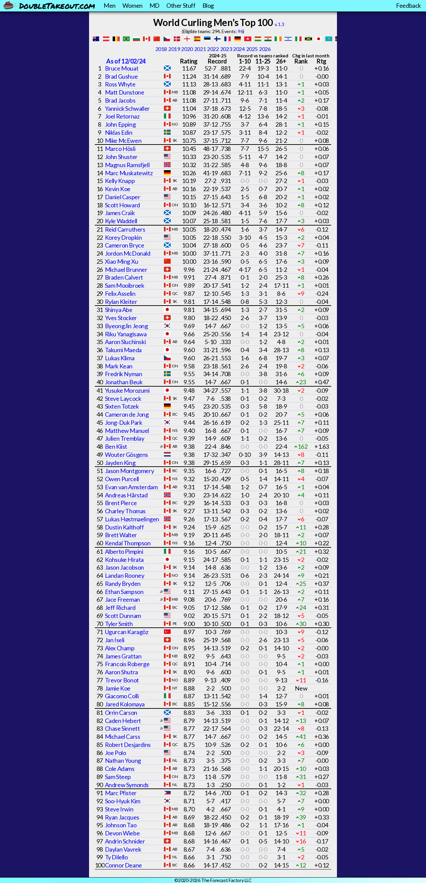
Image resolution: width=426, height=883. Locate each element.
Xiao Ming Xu (121, 261)
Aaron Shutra (121, 672)
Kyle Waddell (121, 221)
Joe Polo (115, 752)
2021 (200, 49)
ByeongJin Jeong (126, 326)
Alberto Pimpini (124, 551)
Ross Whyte (120, 84)
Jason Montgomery (129, 470)
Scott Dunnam (123, 615)
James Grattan (123, 656)
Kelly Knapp (120, 180)
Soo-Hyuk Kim (122, 801)
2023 (226, 49)
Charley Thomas (125, 511)
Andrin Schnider (125, 841)
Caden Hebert (123, 720)
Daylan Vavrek (123, 849)
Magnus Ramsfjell (127, 164)
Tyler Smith (119, 623)
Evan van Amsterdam (131, 487)
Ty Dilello (116, 857)
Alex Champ (120, 648)
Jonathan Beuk (124, 382)
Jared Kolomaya (125, 704)
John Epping (120, 124)
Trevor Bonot (122, 680)
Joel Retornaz (122, 116)
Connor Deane (123, 865)
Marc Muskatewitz (129, 173)
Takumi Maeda (123, 350)
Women (132, 5)
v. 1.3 (279, 24)
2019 (174, 49)
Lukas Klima (120, 358)
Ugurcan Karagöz (126, 631)
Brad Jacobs (120, 100)
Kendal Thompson (128, 543)
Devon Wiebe (122, 833)
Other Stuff (181, 5)
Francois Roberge (127, 664)
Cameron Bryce (124, 245)
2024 (239, 49)
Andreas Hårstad (126, 495)
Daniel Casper (122, 197)
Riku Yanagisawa (126, 334)
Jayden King (120, 462)
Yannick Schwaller (127, 108)
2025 (252, 49)
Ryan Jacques (122, 817)
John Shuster (121, 156)
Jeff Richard (120, 607)
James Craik (120, 212)
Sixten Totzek (122, 406)
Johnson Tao (121, 825)
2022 (213, 49)
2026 (265, 49)
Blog (208, 5)
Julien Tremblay (124, 438)
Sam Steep (118, 776)
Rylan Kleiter (121, 301)
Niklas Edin (119, 132)
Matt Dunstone (124, 92)
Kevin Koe (118, 188)
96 (240, 31)
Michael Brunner (126, 269)
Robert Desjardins (128, 744)
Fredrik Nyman (123, 374)
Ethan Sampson (124, 591)
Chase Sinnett (122, 728)
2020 (187, 49)
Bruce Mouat (122, 68)
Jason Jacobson (124, 567)
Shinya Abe (119, 309)
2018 (161, 49)
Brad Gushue (121, 76)
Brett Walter (121, 535)
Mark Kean (119, 366)
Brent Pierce (121, 503)
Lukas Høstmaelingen (132, 519)
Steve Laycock (123, 398)
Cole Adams (120, 768)
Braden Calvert (124, 277)
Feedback (408, 5)
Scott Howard (122, 205)
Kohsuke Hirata (124, 559)
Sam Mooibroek (124, 285)
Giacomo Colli (122, 696)
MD (154, 5)
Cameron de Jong (127, 414)
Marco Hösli (120, 148)
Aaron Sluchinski (125, 341)
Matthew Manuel (127, 430)
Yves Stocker (121, 317)
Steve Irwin (119, 809)
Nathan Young (123, 760)
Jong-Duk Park (123, 422)
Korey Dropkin (123, 237)
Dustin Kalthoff (124, 527)
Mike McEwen (123, 140)
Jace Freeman (122, 599)
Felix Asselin (120, 293)
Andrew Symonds (127, 784)
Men (110, 5)
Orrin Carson (121, 712)
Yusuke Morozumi (127, 390)
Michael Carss (122, 736)
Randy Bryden (123, 583)
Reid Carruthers (125, 229)
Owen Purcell (122, 479)
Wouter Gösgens (126, 454)
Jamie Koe (118, 688)
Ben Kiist (116, 446)
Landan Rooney (124, 575)
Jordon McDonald (127, 253)
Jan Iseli (114, 640)
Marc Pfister (121, 793)
